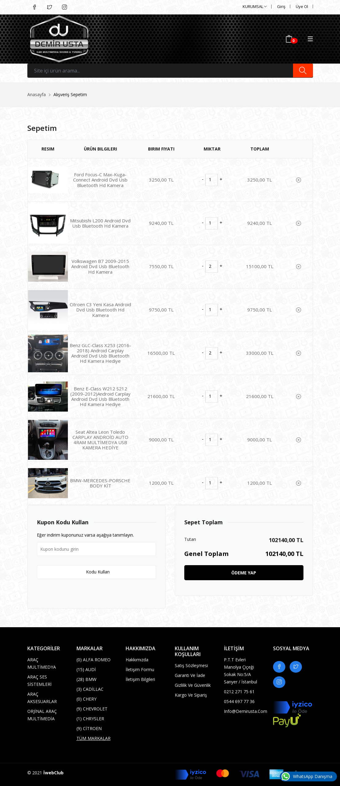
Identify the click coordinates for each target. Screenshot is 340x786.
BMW (86, 679)
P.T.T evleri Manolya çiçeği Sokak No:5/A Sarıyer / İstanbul (240, 671)
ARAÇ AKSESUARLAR (42, 697)
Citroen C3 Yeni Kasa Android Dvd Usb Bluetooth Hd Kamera (100, 309)
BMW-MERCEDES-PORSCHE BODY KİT (100, 483)
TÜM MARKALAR (93, 738)
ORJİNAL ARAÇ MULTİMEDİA (42, 714)
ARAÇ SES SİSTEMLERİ (39, 680)
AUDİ (86, 669)
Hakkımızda (137, 660)
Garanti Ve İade (190, 675)
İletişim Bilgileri (140, 679)
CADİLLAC (90, 689)
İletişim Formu (140, 669)
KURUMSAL (255, 6)
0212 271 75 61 (239, 691)
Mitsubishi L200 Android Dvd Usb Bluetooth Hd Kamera (100, 223)
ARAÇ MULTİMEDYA (41, 663)
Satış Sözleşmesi (191, 665)
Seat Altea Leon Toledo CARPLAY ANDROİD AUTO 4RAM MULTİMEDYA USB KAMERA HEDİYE (100, 440)
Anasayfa (36, 94)
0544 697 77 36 (239, 701)
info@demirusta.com (244, 711)
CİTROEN (89, 728)
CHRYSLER (90, 718)
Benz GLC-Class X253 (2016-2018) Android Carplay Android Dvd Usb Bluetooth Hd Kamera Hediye (100, 353)
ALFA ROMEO (93, 660)
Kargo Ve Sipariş (191, 695)
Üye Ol (302, 6)
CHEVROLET (91, 709)
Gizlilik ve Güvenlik (193, 685)
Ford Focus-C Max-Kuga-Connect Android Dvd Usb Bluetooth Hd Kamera (100, 179)
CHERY (86, 699)
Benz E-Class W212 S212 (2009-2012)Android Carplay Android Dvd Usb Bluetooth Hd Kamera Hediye (100, 396)
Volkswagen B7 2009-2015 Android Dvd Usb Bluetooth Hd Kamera (100, 266)
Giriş (281, 6)
